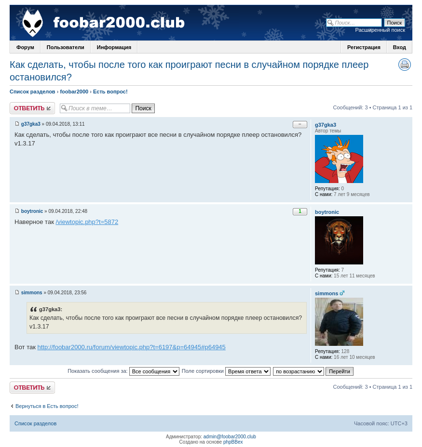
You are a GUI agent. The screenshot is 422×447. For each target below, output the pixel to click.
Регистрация (364, 47)
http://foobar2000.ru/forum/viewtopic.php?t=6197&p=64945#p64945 (132, 347)
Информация (114, 47)
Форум (25, 47)
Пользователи (65, 47)
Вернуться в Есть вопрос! (46, 406)
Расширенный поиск (380, 30)
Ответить (32, 108)
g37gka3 (31, 124)
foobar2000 (74, 91)
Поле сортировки (226, 371)
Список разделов (32, 91)
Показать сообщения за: (123, 371)
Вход (399, 47)
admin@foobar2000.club (230, 436)
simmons (31, 292)
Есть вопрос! (110, 91)
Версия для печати (404, 64)
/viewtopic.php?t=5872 (86, 221)
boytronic (32, 211)
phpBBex (233, 442)
